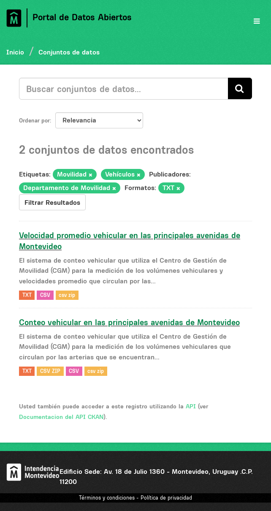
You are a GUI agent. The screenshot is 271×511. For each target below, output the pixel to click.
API (191, 406)
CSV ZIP (50, 371)
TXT (27, 295)
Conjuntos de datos (69, 52)
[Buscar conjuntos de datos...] (123, 89)
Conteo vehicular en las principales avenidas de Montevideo (129, 322)
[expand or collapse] (257, 21)
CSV (45, 295)
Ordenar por (34, 120)
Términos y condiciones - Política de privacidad (135, 498)
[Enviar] (240, 88)
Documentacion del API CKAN (61, 417)
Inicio (15, 52)
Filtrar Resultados (52, 202)
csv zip (67, 295)
